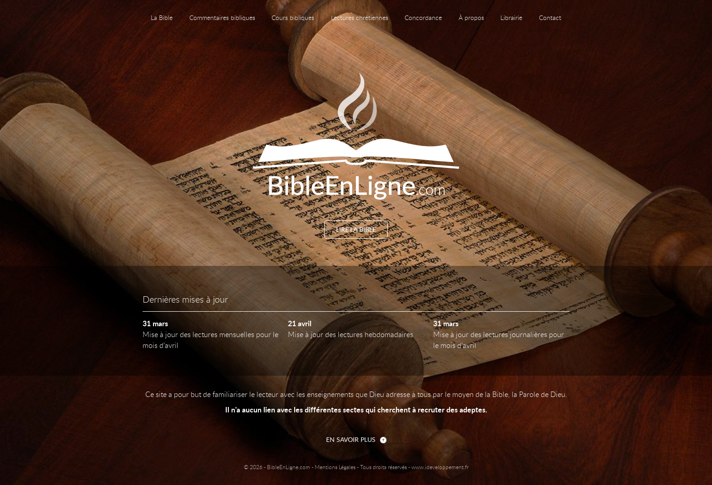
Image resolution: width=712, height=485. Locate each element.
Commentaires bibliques (222, 18)
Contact (550, 18)
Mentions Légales (335, 467)
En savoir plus (351, 440)
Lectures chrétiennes (359, 18)
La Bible (162, 18)
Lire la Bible (356, 230)
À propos (471, 18)
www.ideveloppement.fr (440, 467)
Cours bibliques (293, 18)
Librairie (511, 18)
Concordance (423, 18)
